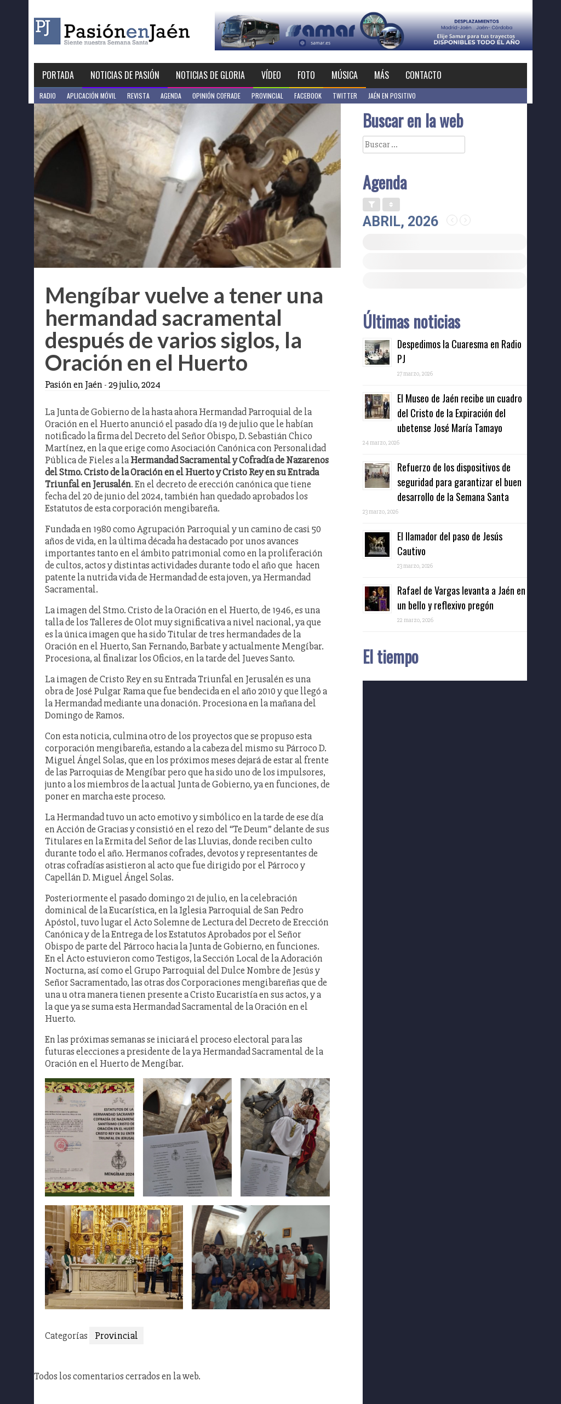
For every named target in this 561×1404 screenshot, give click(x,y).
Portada (58, 75)
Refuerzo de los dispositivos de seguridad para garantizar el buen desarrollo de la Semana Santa (459, 482)
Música (344, 75)
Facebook (308, 95)
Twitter (345, 95)
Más (381, 75)
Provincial (267, 95)
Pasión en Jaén (141, 31)
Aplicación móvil (91, 95)
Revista (138, 95)
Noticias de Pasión (124, 75)
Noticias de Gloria (210, 75)
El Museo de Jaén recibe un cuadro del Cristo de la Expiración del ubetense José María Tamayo (459, 413)
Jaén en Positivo (392, 95)
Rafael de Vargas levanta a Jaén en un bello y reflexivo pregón (461, 597)
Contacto (423, 75)
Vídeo (271, 75)
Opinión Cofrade (216, 95)
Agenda (171, 95)
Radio (47, 95)
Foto (306, 75)
